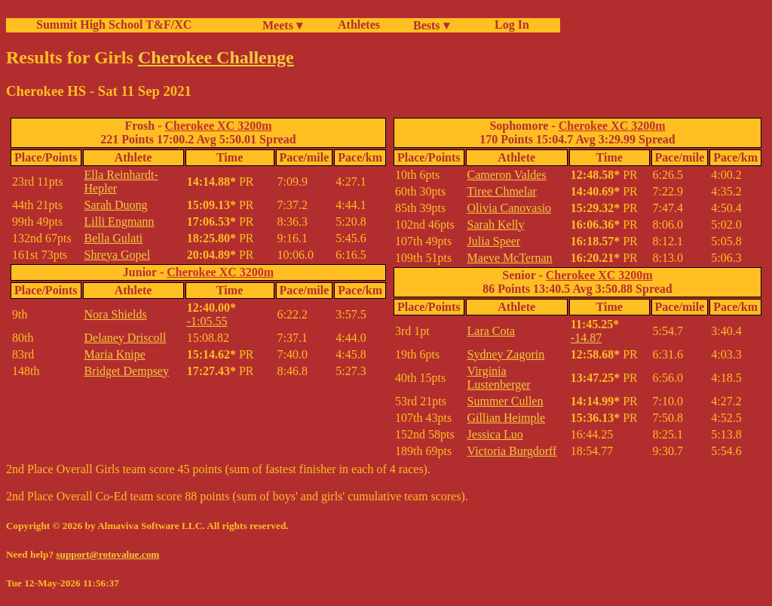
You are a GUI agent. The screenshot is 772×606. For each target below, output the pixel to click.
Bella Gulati (113, 238)
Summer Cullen (505, 401)
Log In (509, 24)
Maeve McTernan (510, 257)
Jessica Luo (495, 434)
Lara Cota (491, 331)
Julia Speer (494, 241)
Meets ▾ (282, 25)
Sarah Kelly (496, 224)
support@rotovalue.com (107, 554)
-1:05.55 (207, 321)
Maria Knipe (115, 354)
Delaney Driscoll (125, 337)
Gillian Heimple (506, 417)
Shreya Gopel (117, 254)
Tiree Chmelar (502, 191)
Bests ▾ (431, 25)
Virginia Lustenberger (499, 378)
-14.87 (586, 337)
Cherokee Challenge (216, 57)
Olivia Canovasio (509, 207)
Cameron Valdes (507, 174)
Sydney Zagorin (506, 354)
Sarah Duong (116, 204)
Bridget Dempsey (126, 371)
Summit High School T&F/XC (113, 24)
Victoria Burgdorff (512, 451)
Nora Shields (115, 314)
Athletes (359, 24)
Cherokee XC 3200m (218, 125)
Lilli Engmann (119, 221)
